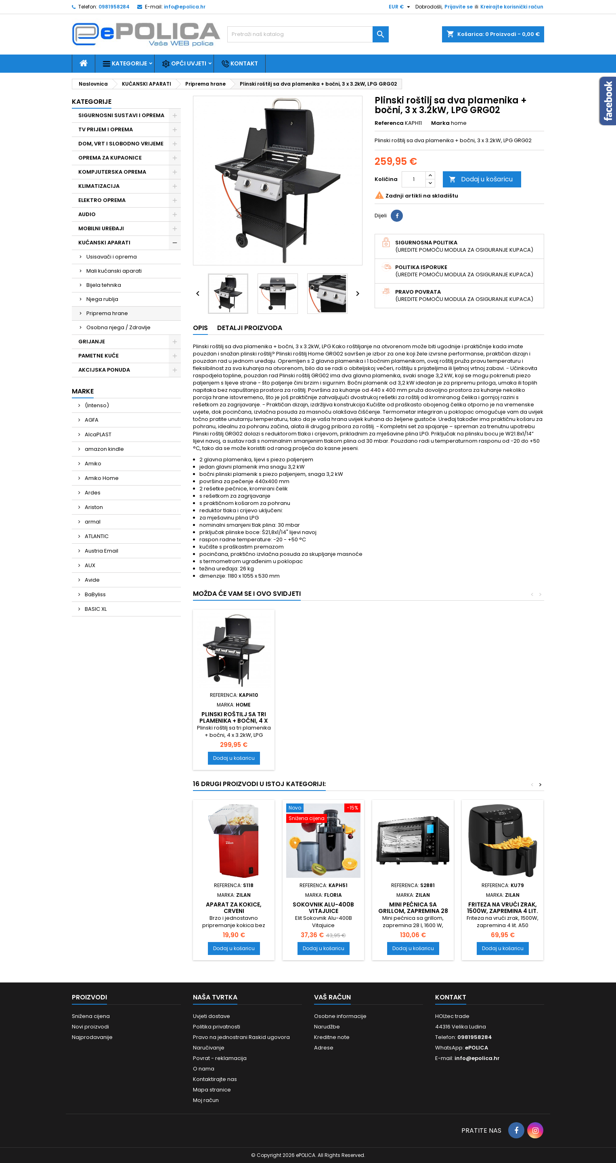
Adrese (323, 1048)
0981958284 (114, 6)
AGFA (91, 420)
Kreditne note (332, 1037)
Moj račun (206, 1100)
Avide (92, 580)
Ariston (93, 507)
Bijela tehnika (103, 285)
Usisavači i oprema (111, 257)
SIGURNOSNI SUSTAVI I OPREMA (121, 115)
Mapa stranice (212, 1090)
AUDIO (87, 214)
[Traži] (308, 34)
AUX (89, 565)
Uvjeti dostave (211, 1016)
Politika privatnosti (216, 1027)
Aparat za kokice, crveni (234, 907)
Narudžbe (327, 1027)
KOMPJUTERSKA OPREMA (112, 172)
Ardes (92, 492)
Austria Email (101, 551)
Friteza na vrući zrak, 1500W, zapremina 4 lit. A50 (502, 910)
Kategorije (125, 63)
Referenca (389, 123)
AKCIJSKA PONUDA (104, 370)
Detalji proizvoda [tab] (249, 327)
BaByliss (95, 594)
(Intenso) (96, 405)
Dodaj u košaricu (481, 179)
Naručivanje (208, 1048)
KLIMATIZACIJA (98, 186)
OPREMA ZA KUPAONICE (110, 158)
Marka (440, 123)
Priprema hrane (107, 313)
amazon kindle (104, 449)
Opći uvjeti (184, 63)
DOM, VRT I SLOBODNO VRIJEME (120, 143)
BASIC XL (95, 609)
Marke (83, 391)
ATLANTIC (96, 536)
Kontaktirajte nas (215, 1079)
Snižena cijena (91, 1016)
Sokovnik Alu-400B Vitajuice (323, 907)
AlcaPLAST (97, 434)
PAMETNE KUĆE (98, 356)
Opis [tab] (200, 327)
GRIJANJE (91, 341)
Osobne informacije (340, 1016)
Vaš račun (332, 997)
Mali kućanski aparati (114, 271)
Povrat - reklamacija (220, 1058)
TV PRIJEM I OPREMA (105, 129)
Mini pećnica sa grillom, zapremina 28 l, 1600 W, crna (413, 910)
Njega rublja (102, 299)
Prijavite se (458, 6)
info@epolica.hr (184, 6)
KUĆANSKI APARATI (104, 242)
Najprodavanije (92, 1037)
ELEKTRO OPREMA (102, 200)
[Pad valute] (400, 7)
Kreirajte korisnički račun (511, 6)
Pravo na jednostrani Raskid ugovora (241, 1037)
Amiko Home (101, 478)
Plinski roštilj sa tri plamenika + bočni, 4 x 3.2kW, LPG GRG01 (233, 720)
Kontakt (239, 63)
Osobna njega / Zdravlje (118, 327)
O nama (203, 1069)
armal (92, 522)
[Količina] (414, 179)
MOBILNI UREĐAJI (101, 228)
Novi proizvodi (90, 1027)
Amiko (92, 463)
